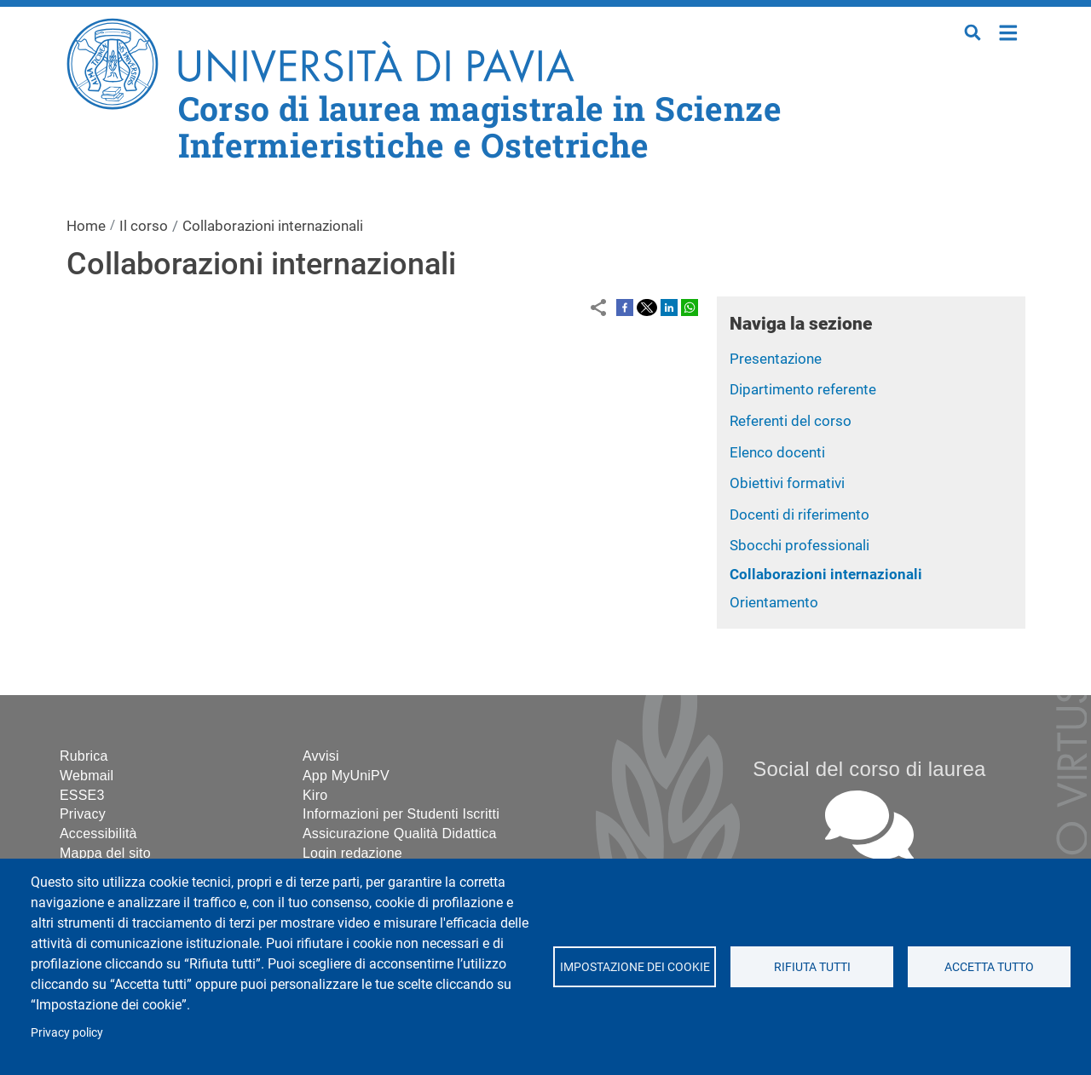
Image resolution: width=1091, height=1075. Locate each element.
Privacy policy (67, 1032)
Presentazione (776, 358)
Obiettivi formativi (787, 483)
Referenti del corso (790, 420)
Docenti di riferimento (799, 514)
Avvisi (321, 756)
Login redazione (352, 853)
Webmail (86, 775)
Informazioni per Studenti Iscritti (401, 814)
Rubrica (84, 756)
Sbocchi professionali (799, 545)
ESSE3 (82, 795)
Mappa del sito (105, 853)
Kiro (315, 795)
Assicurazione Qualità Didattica (400, 833)
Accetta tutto (989, 967)
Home (1008, 31)
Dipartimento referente (803, 389)
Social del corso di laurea (869, 768)
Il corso (143, 225)
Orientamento (774, 602)
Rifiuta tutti (811, 967)
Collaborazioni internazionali (826, 574)
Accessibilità (98, 833)
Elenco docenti (777, 452)
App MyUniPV (346, 775)
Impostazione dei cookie (634, 967)
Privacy (83, 814)
